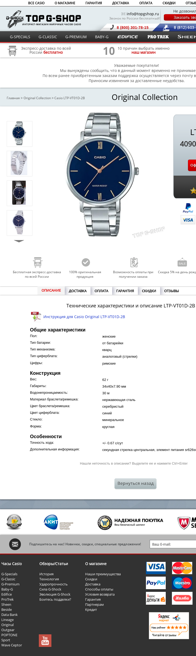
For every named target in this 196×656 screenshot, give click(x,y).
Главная (13, 98)
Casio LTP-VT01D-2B (69, 98)
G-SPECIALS (20, 36)
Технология (49, 579)
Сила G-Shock (50, 589)
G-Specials (9, 574)
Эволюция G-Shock (54, 594)
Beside (6, 609)
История (46, 574)
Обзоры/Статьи (53, 563)
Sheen (6, 604)
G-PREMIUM (76, 36)
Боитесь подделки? (55, 599)
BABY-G (101, 36)
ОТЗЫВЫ (171, 290)
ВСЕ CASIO (36, 3)
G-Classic (8, 579)
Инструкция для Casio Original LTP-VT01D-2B (84, 316)
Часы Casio (11, 563)
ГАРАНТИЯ (93, 3)
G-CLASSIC (48, 36)
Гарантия (93, 599)
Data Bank (9, 614)
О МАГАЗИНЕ (65, 3)
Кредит (91, 609)
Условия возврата (100, 594)
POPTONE (9, 634)
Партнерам (94, 604)
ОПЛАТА (145, 3)
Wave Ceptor (11, 645)
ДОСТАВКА (120, 3)
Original (7, 624)
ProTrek (7, 599)
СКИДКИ (169, 3)
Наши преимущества (103, 574)
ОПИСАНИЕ (51, 290)
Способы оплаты (99, 589)
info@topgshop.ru (143, 13)
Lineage (7, 619)
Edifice (6, 594)
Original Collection (37, 98)
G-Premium (10, 584)
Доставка (92, 584)
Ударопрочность (53, 584)
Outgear (7, 629)
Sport (5, 640)
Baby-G (7, 589)
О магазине (96, 563)
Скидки (91, 579)
